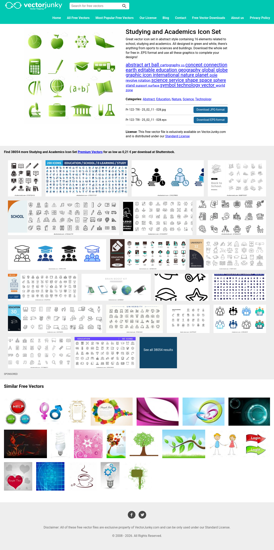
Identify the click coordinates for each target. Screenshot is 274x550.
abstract (135, 65)
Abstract (149, 99)
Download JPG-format (210, 109)
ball (155, 65)
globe (222, 70)
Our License (148, 18)
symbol (168, 85)
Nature (176, 99)
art (148, 65)
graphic (134, 75)
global (209, 70)
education (167, 70)
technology (189, 85)
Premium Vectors (90, 152)
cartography (170, 65)
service (177, 80)
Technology (203, 99)
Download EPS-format (211, 120)
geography (190, 70)
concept (194, 65)
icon (148, 75)
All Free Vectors (78, 18)
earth (132, 70)
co (183, 65)
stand (131, 85)
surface (154, 85)
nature (188, 75)
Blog (166, 18)
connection (215, 65)
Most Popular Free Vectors (115, 18)
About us (237, 18)
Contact (180, 18)
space (206, 80)
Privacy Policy (260, 18)
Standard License (177, 136)
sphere (219, 80)
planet (202, 75)
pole (213, 75)
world (220, 85)
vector (208, 85)
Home (56, 18)
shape (192, 80)
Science (188, 99)
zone (129, 90)
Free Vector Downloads (208, 18)
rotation (144, 80)
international (167, 75)
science (160, 80)
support (142, 85)
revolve (132, 80)
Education (163, 99)
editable (147, 70)
